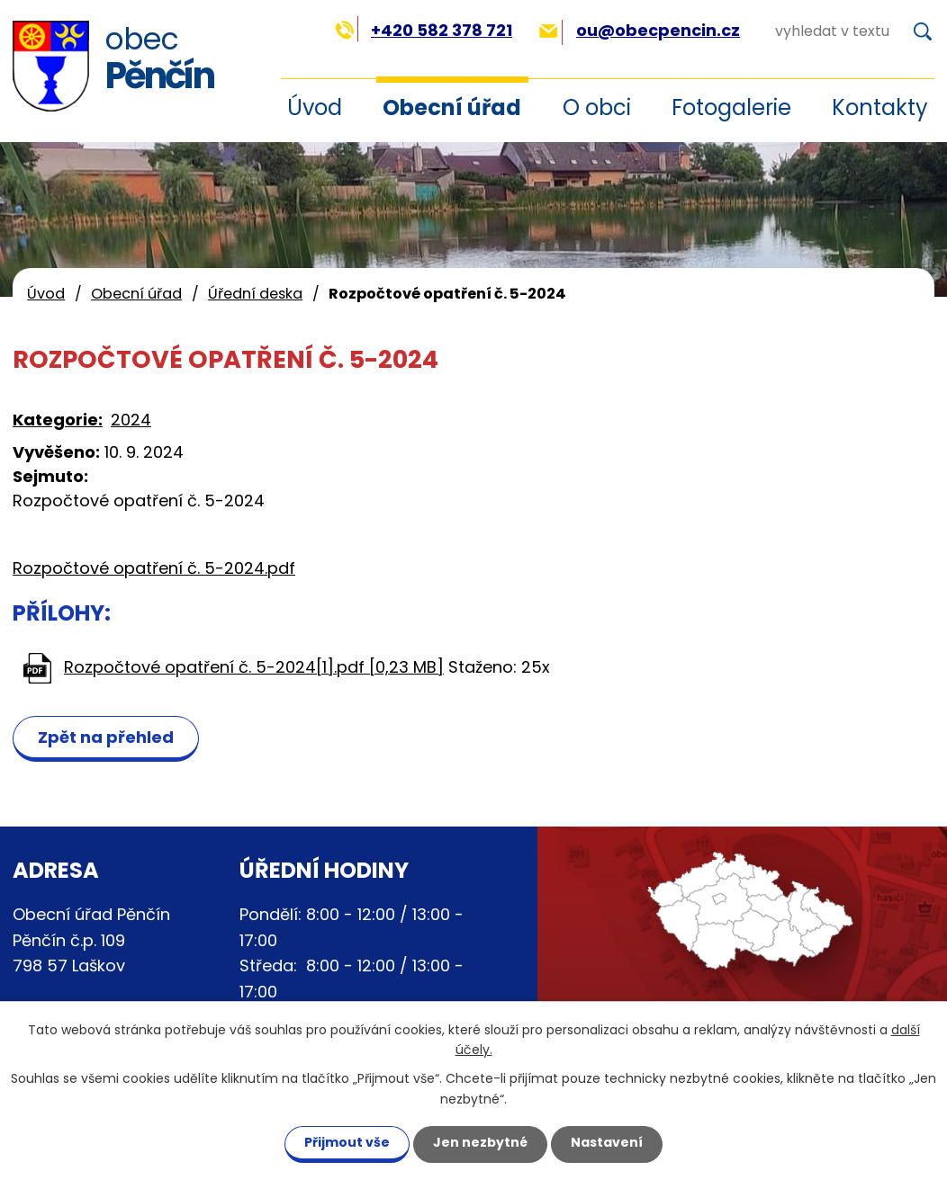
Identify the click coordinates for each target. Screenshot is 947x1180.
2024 (131, 419)
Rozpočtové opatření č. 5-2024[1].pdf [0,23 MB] (254, 667)
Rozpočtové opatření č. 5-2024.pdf (154, 568)
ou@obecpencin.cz (639, 30)
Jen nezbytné (480, 1142)
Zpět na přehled (106, 737)
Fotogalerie (731, 107)
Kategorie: (58, 419)
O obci (597, 107)
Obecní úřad (452, 107)
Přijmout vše (347, 1142)
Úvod (46, 293)
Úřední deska (255, 293)
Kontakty (880, 107)
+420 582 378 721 (423, 30)
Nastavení (607, 1142)
